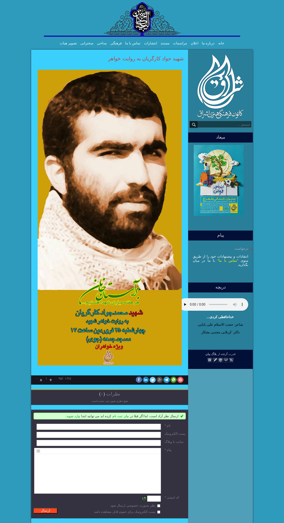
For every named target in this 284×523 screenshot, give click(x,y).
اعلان (194, 43)
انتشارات (150, 43)
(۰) (102, 394)
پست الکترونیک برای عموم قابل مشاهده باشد (124, 512)
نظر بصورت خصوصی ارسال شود (133, 505)
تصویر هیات (68, 43)
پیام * (168, 450)
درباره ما (208, 43)
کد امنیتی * (172, 497)
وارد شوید (73, 416)
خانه (221, 43)
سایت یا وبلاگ (174, 442)
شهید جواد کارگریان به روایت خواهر (146, 58)
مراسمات (180, 43)
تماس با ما (132, 43)
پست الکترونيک (175, 433)
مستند (164, 43)
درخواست (241, 248)
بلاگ (214, 354)
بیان (208, 354)
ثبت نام (117, 416)
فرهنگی (116, 43)
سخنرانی (87, 43)
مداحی (102, 43)
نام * (168, 425)
